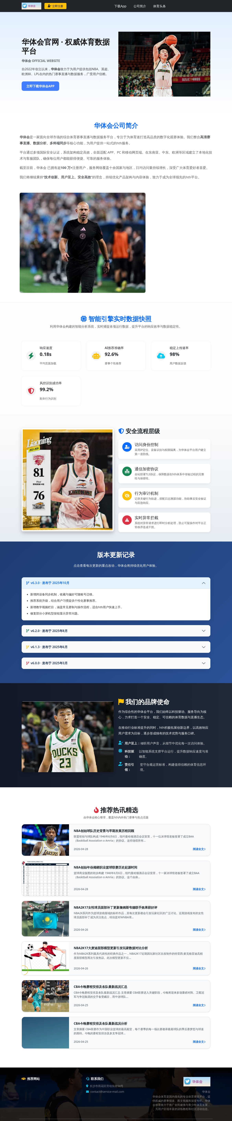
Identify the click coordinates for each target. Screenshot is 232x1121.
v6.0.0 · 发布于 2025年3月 (47, 663)
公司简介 (139, 6)
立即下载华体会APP (40, 86)
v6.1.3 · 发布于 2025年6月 (47, 647)
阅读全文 (199, 849)
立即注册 (55, 6)
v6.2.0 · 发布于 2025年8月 (47, 631)
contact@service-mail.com (107, 1091)
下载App (120, 6)
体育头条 (159, 6)
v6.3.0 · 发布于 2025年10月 (47, 583)
